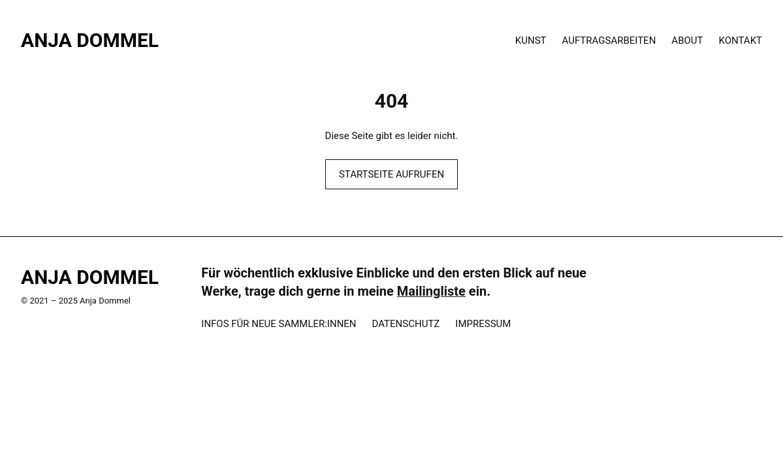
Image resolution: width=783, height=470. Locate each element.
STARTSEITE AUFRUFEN (391, 174)
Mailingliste (431, 291)
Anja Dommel (90, 40)
